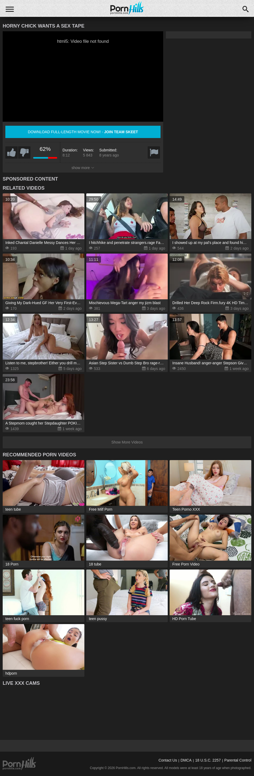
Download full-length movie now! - (83, 132)
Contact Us (167, 760)
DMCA (186, 760)
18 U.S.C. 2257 (208, 760)
